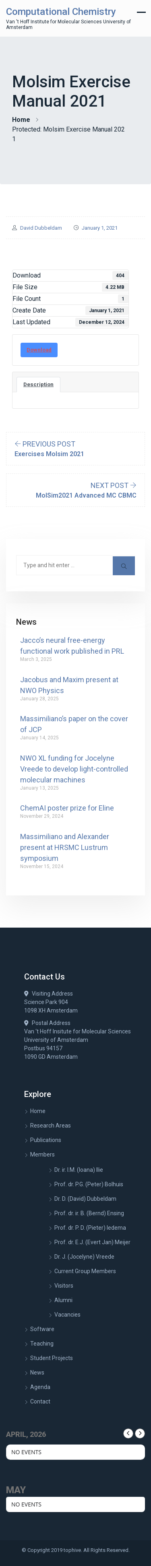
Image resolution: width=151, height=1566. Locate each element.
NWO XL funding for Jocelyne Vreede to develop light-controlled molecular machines (74, 769)
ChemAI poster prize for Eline (67, 808)
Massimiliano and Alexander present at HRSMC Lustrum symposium (64, 847)
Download (39, 350)
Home (21, 119)
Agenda (40, 1387)
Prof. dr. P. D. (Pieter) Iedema (90, 1227)
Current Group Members (85, 1271)
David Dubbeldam (41, 228)
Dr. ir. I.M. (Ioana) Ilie (78, 1170)
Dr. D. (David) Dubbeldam (85, 1199)
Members (42, 1154)
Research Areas (50, 1125)
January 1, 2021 (100, 228)
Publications (45, 1140)
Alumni (63, 1300)
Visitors (63, 1285)
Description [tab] (38, 384)
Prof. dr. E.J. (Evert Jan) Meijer (92, 1242)
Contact (40, 1401)
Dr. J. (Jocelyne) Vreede (84, 1256)
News (37, 1372)
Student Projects (51, 1358)
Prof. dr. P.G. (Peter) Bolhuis (88, 1184)
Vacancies (67, 1314)
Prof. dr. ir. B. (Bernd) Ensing (89, 1213)
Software (42, 1329)
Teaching (42, 1343)
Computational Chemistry (61, 11)
